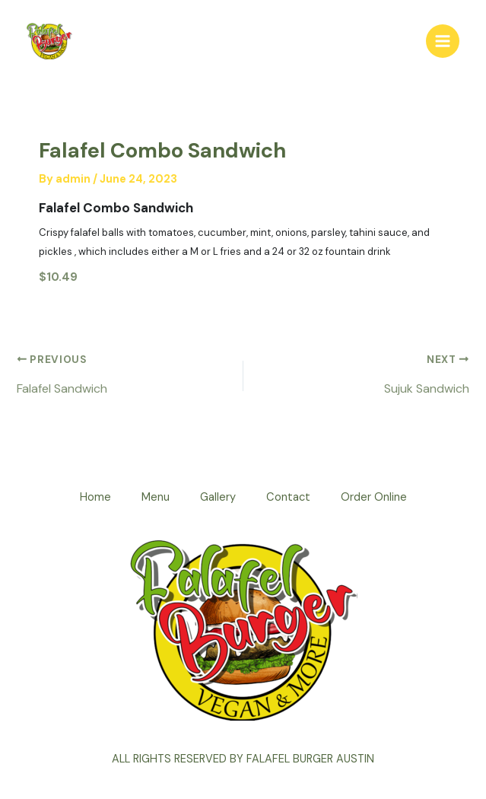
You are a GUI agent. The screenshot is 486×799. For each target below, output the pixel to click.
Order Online (374, 497)
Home (95, 497)
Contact (288, 497)
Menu (155, 497)
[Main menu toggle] (442, 41)
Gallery (218, 497)
